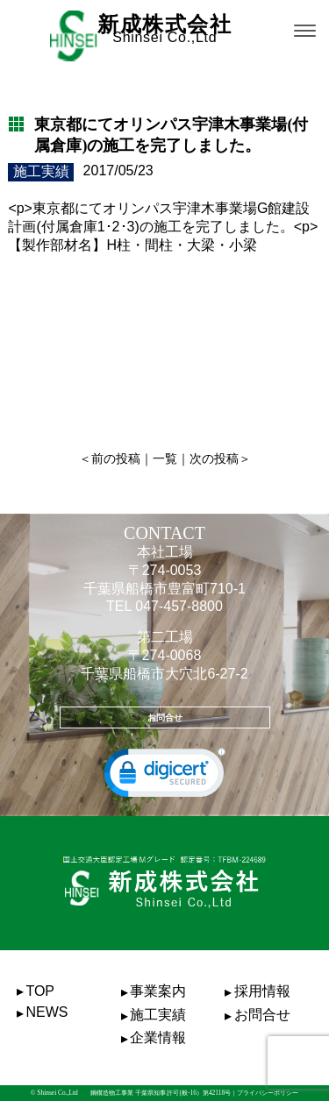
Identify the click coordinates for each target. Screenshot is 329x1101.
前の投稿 (115, 458)
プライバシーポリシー (267, 1093)
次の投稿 (214, 458)
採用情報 (262, 991)
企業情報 (158, 1037)
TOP (39, 991)
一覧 (165, 458)
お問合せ (164, 717)
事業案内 (158, 991)
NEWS (46, 1012)
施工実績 (158, 1014)
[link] (165, 776)
